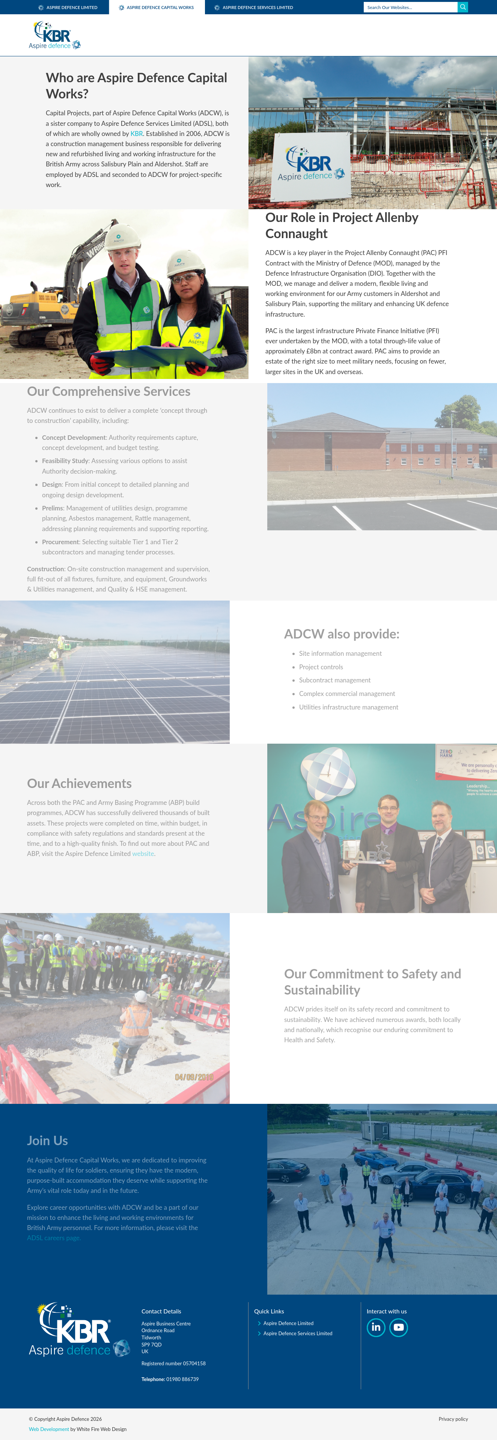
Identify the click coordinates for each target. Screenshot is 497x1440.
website (126, 853)
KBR (137, 133)
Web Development (49, 1429)
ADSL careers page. (36, 1238)
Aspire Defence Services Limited (253, 7)
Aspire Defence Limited (68, 7)
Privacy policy (453, 1419)
